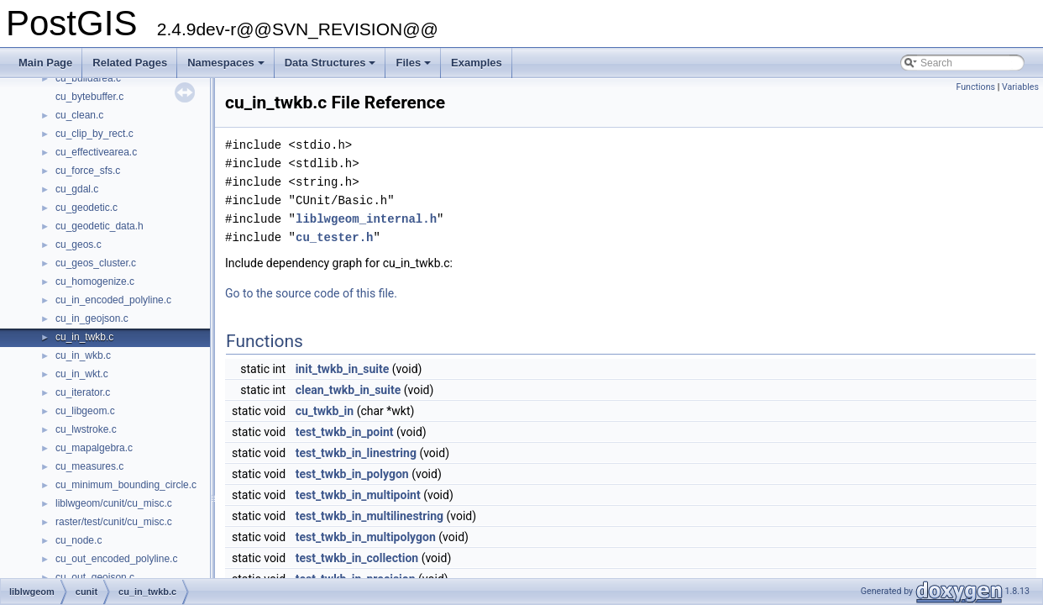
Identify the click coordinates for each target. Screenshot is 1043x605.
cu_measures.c (89, 466)
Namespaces (227, 67)
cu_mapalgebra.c (94, 448)
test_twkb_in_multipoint (358, 495)
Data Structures (332, 67)
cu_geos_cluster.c (95, 263)
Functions (975, 87)
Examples (476, 62)
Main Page (45, 62)
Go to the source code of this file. (311, 293)
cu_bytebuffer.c (89, 97)
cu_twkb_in (325, 411)
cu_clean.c (79, 115)
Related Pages (129, 62)
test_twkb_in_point (345, 432)
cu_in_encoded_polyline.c (113, 300)
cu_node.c (78, 540)
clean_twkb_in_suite (348, 390)
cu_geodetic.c (86, 207)
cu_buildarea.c (88, 78)
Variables (1020, 87)
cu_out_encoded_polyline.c (116, 559)
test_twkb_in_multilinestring (369, 516)
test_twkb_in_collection (357, 558)
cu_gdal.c (76, 189)
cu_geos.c (78, 244)
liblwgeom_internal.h (366, 219)
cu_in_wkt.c (81, 374)
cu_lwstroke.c (86, 429)
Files (414, 67)
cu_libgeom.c (85, 411)
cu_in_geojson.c (91, 318)
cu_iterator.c (82, 392)
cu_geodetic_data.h (99, 226)
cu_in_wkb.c (83, 355)
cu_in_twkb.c (84, 337)
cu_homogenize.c (94, 281)
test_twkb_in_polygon (352, 474)
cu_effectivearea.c (96, 152)
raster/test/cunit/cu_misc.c (113, 522)
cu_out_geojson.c (94, 577)
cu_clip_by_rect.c (94, 133)
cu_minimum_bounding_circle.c (126, 485)
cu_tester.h (334, 237)
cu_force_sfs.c (87, 170)
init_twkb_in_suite (343, 369)
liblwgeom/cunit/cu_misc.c (113, 503)
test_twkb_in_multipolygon (366, 537)
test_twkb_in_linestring (356, 453)
